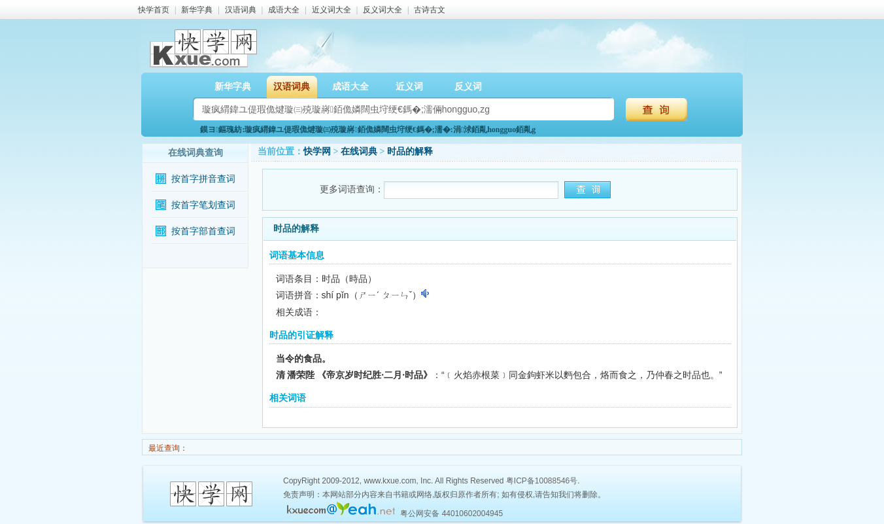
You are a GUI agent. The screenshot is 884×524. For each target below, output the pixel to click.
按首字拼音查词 (203, 179)
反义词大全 (382, 9)
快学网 (317, 151)
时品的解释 (410, 151)
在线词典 (359, 151)
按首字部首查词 (203, 231)
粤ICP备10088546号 (541, 480)
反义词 (468, 87)
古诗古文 (429, 9)
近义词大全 (331, 9)
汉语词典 (240, 9)
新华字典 (196, 9)
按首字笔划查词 (203, 205)
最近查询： (167, 448)
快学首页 (153, 9)
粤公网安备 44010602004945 (451, 513)
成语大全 (283, 9)
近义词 (409, 87)
